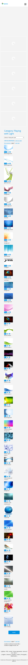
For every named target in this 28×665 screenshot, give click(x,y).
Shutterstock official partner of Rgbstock (8, 660)
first (5, 143)
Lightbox (3, 651)
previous (8, 143)
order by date (18, 140)
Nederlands (13, 656)
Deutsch (9, 654)
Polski (18, 654)
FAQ (7, 651)
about (15, 653)
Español (14, 654)
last (19, 143)
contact (10, 651)
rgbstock (4, 3)
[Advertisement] (14, 21)
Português (23, 654)
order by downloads (9, 140)
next (16, 143)
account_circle (10, 152)
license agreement (17, 651)
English (3, 654)
